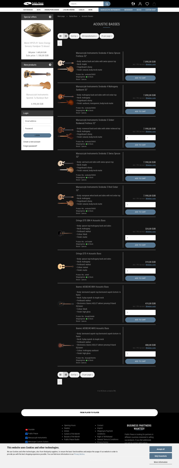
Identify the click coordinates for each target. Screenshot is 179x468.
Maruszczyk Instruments (110, 10)
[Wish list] (147, 3)
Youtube (31, 429)
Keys (38, 10)
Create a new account (31, 142)
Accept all (161, 449)
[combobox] (74, 36)
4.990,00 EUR (37, 104)
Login (37, 135)
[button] (133, 3)
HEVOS (139, 10)
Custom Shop (151, 10)
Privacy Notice (79, 454)
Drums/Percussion (52, 10)
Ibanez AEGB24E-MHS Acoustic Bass (92, 328)
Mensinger (128, 10)
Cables (81, 10)
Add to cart (140, 78)
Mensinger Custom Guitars (38, 442)
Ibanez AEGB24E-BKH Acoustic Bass (92, 286)
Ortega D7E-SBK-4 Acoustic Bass (90, 220)
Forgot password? (30, 146)
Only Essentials (161, 456)
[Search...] (106, 3)
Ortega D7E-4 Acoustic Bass (88, 253)
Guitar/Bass (28, 10)
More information (160, 462)
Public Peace (33, 433)
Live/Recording (69, 10)
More (90, 10)
